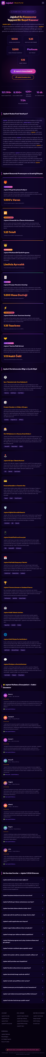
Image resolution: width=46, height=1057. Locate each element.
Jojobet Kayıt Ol (5, 1018)
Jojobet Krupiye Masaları (23, 1016)
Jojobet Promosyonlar (6, 1023)
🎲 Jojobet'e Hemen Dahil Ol (23, 71)
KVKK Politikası (36, 1021)
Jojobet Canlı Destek (38, 1016)
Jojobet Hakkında (5, 1034)
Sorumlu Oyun (36, 1023)
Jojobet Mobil (4, 1021)
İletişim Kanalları (37, 1018)
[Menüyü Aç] (43, 3)
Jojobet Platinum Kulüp (22, 1023)
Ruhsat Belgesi (4, 1036)
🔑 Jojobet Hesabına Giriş (23, 77)
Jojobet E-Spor (20, 1026)
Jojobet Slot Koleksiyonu (22, 1021)
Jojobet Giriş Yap (5, 1016)
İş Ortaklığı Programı (6, 1039)
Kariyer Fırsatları (5, 1041)
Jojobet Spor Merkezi (22, 1018)
